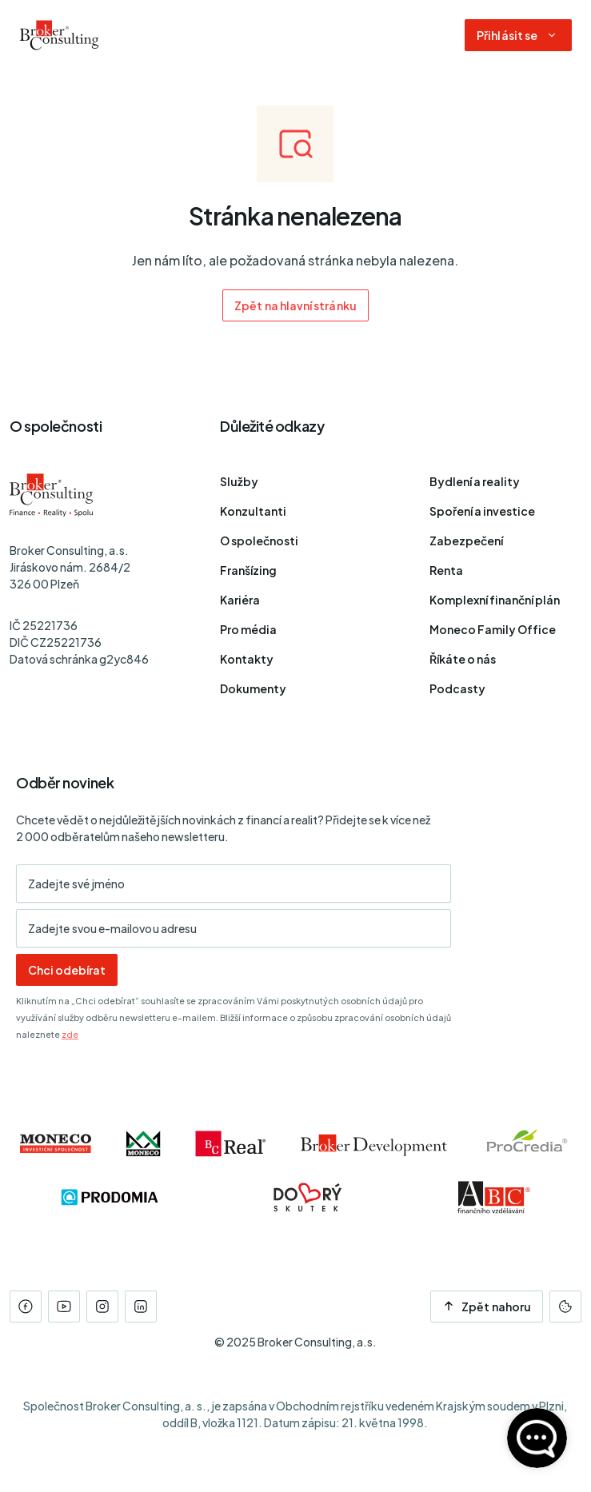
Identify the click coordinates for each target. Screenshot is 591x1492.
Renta (446, 570)
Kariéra (240, 599)
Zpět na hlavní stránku (295, 305)
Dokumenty (253, 688)
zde (70, 1034)
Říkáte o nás (462, 659)
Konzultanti (253, 511)
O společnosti (259, 540)
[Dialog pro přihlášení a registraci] (518, 35)
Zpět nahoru (486, 1306)
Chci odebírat (67, 970)
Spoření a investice (482, 511)
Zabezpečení (466, 540)
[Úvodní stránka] (59, 35)
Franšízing (248, 570)
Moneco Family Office (492, 629)
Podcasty (457, 688)
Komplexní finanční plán (494, 599)
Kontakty (247, 659)
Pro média (248, 629)
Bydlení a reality (474, 481)
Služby (239, 481)
